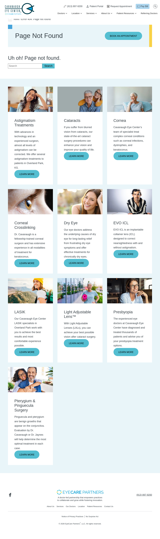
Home (17, 19)
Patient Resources (125, 13)
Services (90, 13)
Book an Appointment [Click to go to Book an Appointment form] (122, 36)
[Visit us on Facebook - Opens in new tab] (11, 496)
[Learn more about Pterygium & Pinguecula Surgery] (30, 380)
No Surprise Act (93, 518)
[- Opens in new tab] (80, 494)
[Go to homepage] (20, 9)
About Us (105, 13)
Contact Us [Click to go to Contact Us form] (112, 508)
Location (75, 13)
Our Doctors (69, 508)
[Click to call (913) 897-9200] (71, 6)
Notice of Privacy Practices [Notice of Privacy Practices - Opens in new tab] (71, 518)
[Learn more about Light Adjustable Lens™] (79, 291)
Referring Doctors (148, 13)
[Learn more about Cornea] (129, 99)
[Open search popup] (155, 6)
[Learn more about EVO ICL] (129, 202)
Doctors (61, 13)
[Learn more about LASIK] (30, 291)
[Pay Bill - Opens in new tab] (142, 6)
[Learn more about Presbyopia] (129, 291)
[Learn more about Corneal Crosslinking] (30, 202)
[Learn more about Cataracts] (79, 99)
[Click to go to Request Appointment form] (118, 6)
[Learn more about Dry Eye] (79, 202)
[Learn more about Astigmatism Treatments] (30, 99)
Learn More (27, 174)
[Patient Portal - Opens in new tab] (93, 6)
